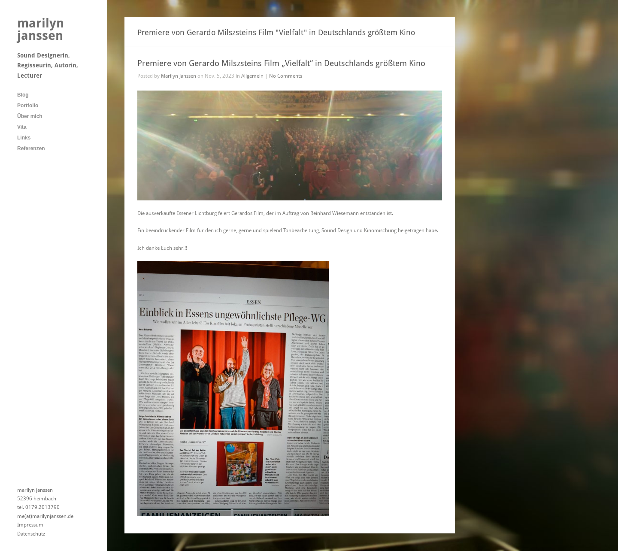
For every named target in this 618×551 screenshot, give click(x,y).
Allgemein (252, 76)
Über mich (29, 116)
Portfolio (27, 106)
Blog (23, 95)
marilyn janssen (40, 29)
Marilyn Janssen (178, 76)
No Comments (285, 76)
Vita (22, 127)
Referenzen (31, 148)
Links (23, 138)
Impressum (30, 525)
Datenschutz (31, 534)
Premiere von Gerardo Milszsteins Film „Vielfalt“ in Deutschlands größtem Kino (281, 63)
